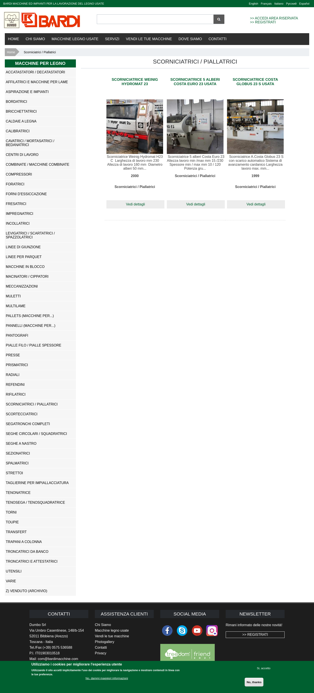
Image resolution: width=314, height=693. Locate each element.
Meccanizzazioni (22, 286)
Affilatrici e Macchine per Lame (37, 82)
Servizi (112, 39)
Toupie (12, 522)
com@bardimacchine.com (58, 659)
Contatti (217, 39)
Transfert (16, 532)
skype (182, 630)
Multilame (16, 306)
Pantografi (17, 335)
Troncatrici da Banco (27, 551)
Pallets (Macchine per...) (30, 316)
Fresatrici (16, 204)
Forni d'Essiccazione (26, 194)
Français (266, 3)
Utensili (14, 571)
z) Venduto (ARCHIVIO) (26, 591)
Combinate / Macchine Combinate (37, 164)
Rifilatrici (16, 394)
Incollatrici (18, 223)
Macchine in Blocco (25, 267)
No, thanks (254, 684)
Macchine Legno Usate (74, 39)
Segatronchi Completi (28, 424)
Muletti (13, 296)
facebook (167, 630)
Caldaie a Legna (21, 121)
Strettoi (14, 473)
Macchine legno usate (112, 630)
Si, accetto (263, 670)
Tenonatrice (18, 493)
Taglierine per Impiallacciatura (37, 483)
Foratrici (15, 184)
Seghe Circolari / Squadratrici (36, 434)
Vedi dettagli (135, 204)
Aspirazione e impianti (27, 92)
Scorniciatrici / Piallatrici (32, 404)
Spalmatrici (17, 463)
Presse (13, 355)
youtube (197, 630)
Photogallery (104, 642)
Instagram (212, 630)
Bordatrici (16, 101)
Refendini (15, 384)
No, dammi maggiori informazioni (106, 681)
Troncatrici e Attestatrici (32, 561)
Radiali (12, 375)
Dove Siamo (190, 39)
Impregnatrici (19, 213)
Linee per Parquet (24, 257)
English (253, 3)
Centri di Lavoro (22, 155)
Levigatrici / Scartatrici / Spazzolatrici (30, 235)
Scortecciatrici (22, 414)
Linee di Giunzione (23, 247)
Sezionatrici (18, 453)
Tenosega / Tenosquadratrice (35, 502)
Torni (11, 512)
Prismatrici (17, 365)
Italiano (278, 3)
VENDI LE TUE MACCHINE (149, 39)
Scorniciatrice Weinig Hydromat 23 (135, 82)
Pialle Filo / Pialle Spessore (33, 345)
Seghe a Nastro (21, 443)
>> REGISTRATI (263, 22)
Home (13, 39)
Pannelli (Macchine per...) (30, 326)
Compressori (19, 174)
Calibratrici (18, 131)
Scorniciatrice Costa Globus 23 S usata (255, 82)
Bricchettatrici (21, 111)
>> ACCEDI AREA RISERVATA (274, 18)
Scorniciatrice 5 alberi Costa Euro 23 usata (195, 82)
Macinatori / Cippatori (27, 276)
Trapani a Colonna (24, 542)
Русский (291, 3)
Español (304, 3)
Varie (11, 581)
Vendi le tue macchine (112, 636)
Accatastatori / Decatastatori (35, 72)
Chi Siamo (35, 39)
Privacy (100, 653)
